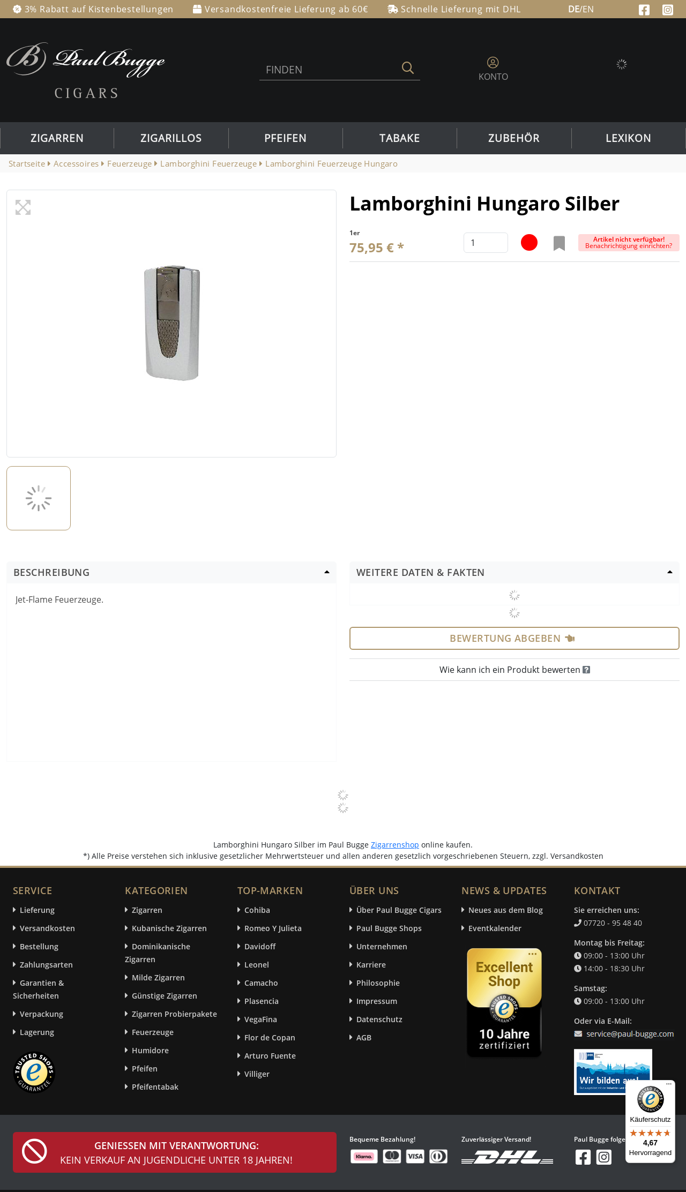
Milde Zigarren (158, 977)
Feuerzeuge (153, 1032)
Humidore (150, 1050)
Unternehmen (381, 946)
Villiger (257, 1074)
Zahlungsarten (46, 964)
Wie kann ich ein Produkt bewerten (514, 670)
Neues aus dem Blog (505, 910)
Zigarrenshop (395, 844)
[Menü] (668, 1086)
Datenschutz (379, 1019)
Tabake (399, 138)
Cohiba (257, 910)
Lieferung (37, 910)
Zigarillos (171, 138)
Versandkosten (47, 928)
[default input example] (486, 243)
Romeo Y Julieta (273, 928)
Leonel (256, 964)
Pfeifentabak (155, 1087)
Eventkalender (494, 928)
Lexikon (628, 138)
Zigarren (57, 138)
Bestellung (39, 946)
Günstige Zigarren (164, 996)
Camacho (261, 983)
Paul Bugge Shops (389, 928)
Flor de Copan (269, 1037)
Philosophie (378, 983)
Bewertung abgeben (512, 638)
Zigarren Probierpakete (174, 1014)
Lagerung (37, 1032)
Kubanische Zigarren (169, 928)
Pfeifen (285, 138)
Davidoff (259, 946)
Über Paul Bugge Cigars (399, 910)
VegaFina (260, 1019)
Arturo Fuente (270, 1056)
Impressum (376, 1001)
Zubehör (514, 138)
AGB (363, 1037)
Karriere (371, 964)
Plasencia (261, 1001)
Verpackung (41, 1014)
